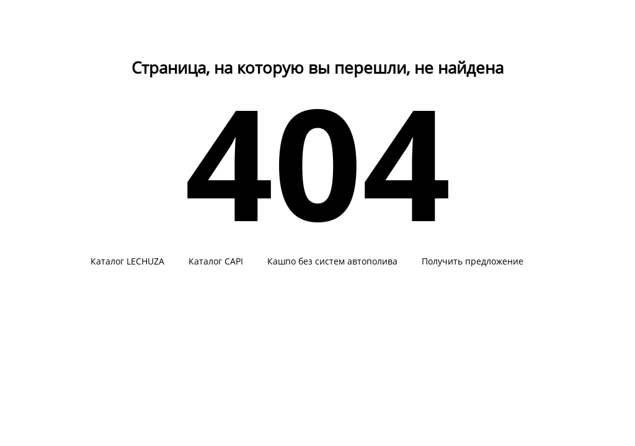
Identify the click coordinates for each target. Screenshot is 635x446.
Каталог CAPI (216, 261)
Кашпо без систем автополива (332, 261)
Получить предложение (472, 261)
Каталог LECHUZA (127, 261)
